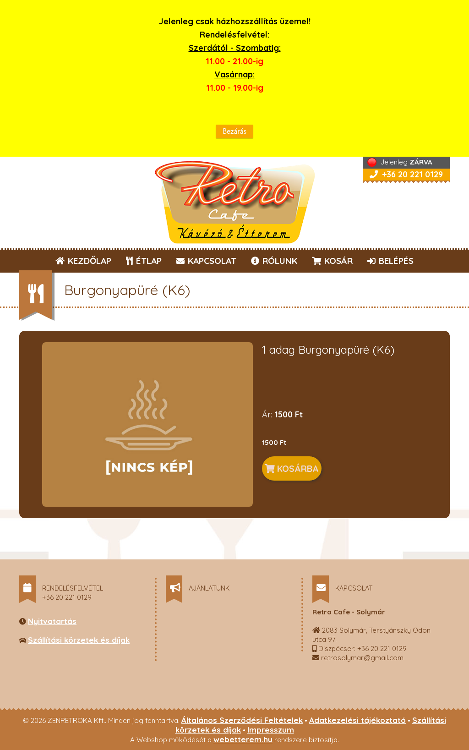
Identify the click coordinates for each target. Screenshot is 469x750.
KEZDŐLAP (83, 260)
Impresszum (270, 729)
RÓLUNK (274, 260)
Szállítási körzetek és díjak (79, 640)
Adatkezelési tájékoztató (357, 720)
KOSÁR (332, 260)
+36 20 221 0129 (406, 174)
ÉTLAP (144, 260)
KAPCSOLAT (206, 260)
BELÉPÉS (390, 260)
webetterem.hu (243, 739)
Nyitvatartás (52, 621)
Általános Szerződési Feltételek (242, 720)
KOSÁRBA (292, 468)
